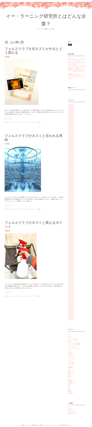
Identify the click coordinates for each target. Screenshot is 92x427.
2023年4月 (71, 165)
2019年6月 (71, 245)
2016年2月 (71, 314)
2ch (69, 334)
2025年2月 (71, 127)
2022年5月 (71, 184)
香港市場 (70, 393)
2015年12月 (71, 318)
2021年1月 (71, 212)
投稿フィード (71, 410)
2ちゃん (70, 336)
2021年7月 (71, 202)
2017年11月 (71, 278)
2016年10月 (71, 300)
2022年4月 (71, 186)
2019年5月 (71, 247)
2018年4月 (71, 269)
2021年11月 (71, 195)
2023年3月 (71, 167)
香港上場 (70, 391)
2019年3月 (71, 250)
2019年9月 (71, 240)
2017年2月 (71, 293)
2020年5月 (71, 226)
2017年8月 (71, 283)
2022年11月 (71, 174)
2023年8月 (71, 158)
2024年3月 (71, 146)
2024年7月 (71, 139)
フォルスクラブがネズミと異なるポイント (33, 225)
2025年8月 (71, 117)
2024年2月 (71, 148)
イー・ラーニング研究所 (74, 343)
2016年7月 (71, 306)
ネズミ (11, 122)
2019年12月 (71, 235)
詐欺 (69, 384)
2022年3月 (71, 188)
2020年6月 (71, 224)
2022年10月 (71, 176)
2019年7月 (71, 243)
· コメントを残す (37, 122)
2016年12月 (71, 297)
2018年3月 (71, 271)
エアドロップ (71, 346)
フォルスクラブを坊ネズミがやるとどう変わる (33, 51)
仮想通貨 (70, 367)
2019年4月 (71, 248)
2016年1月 (71, 316)
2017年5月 (71, 288)
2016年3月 (71, 313)
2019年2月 (71, 252)
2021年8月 (71, 200)
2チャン (70, 338)
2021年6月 (71, 203)
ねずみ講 (70, 353)
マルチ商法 (71, 364)
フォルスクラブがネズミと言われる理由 (33, 138)
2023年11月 (71, 153)
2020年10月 (71, 217)
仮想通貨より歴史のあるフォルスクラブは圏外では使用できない (76, 71)
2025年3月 (71, 125)
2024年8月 (71, 138)
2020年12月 (71, 214)
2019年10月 (71, 238)
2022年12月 (71, 172)
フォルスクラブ (16, 122)
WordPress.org (72, 413)
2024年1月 (71, 150)
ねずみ (69, 350)
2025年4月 (71, 124)
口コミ (69, 369)
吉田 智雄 (70, 372)
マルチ (69, 360)
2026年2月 (71, 106)
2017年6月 (71, 286)
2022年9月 (71, 177)
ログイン (70, 408)
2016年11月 (71, 299)
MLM (69, 341)
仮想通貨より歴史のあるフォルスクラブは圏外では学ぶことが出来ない (76, 76)
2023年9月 (71, 157)
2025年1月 (71, 129)
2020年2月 (71, 231)
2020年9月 (71, 219)
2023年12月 (71, 151)
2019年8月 (71, 241)
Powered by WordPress (50, 425)
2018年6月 (71, 266)
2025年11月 (71, 112)
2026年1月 (71, 108)
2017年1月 (71, 295)
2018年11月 (71, 257)
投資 (69, 374)
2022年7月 (71, 181)
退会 (69, 388)
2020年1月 (71, 233)
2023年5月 (71, 164)
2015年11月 (71, 319)
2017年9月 (71, 281)
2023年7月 (71, 160)
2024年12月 (71, 131)
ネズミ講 (70, 355)
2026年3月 (71, 105)
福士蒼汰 (70, 383)
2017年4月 (71, 290)
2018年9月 (71, 261)
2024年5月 (71, 143)
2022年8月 (71, 179)
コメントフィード (72, 411)
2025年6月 (71, 120)
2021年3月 (71, 209)
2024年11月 (71, 132)
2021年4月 (71, 207)
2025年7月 (71, 118)
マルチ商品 (71, 362)
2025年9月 (71, 115)
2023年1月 (71, 170)
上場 (69, 365)
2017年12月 (71, 276)
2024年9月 (71, 136)
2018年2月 (71, 273)
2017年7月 (71, 285)
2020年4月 (71, 228)
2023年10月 (71, 155)
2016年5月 (71, 309)
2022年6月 (71, 183)
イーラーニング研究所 (74, 345)
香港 (69, 390)
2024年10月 (71, 134)
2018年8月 (71, 262)
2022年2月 (71, 190)
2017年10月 (71, 280)
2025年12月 (71, 110)
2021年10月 (71, 196)
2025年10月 (71, 113)
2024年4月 (71, 144)
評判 (69, 386)
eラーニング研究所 (73, 339)
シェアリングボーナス (74, 348)
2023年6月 (71, 162)
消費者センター (72, 381)
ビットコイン (71, 357)
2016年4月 (71, 311)
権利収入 (70, 379)
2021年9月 (71, 198)
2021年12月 (71, 193)
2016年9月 (71, 302)
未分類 (69, 376)
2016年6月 (71, 307)
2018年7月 (71, 264)
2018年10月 (71, 259)
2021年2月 (71, 210)
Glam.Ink (69, 425)
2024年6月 (71, 141)
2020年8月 (71, 221)
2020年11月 (71, 215)
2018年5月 (71, 267)
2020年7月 (71, 222)
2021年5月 (71, 205)
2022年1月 (71, 191)
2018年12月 (71, 255)
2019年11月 (71, 236)
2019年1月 (71, 254)
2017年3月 (71, 292)
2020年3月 (71, 229)
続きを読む (8, 118)
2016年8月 (71, 304)
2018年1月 (71, 274)
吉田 (69, 371)
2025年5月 (71, 122)
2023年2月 (71, 169)
